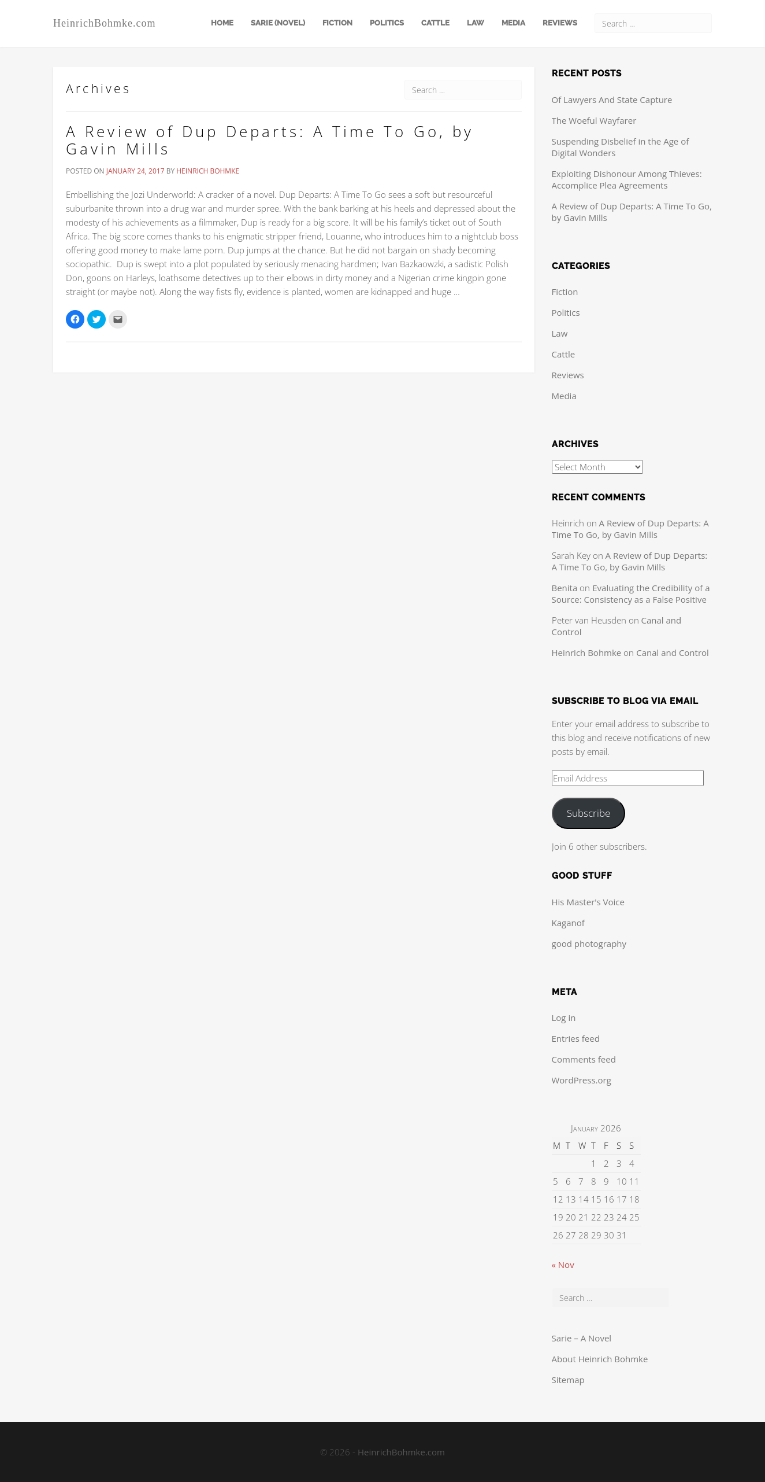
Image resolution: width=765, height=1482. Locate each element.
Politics (387, 23)
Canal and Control (672, 652)
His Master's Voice (588, 902)
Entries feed (576, 1038)
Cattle (435, 23)
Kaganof (568, 922)
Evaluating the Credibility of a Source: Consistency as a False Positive (631, 593)
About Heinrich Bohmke (600, 1359)
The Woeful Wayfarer (594, 120)
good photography (589, 943)
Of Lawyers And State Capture (612, 99)
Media (513, 23)
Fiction (337, 23)
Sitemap (568, 1379)
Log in (564, 1017)
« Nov (563, 1264)
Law (475, 23)
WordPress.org (581, 1080)
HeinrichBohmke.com (104, 23)
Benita (565, 587)
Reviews (560, 23)
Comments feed (584, 1059)
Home (222, 23)
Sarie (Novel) (278, 23)
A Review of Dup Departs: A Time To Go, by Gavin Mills (270, 139)
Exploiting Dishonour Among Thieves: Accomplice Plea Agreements (627, 179)
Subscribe (588, 813)
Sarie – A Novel (582, 1338)
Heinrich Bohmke (207, 171)
